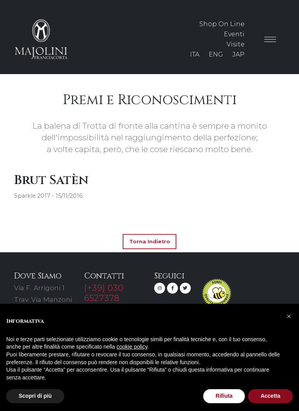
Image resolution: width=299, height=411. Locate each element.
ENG (216, 54)
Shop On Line (221, 24)
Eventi (234, 34)
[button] (289, 316)
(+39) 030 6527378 (103, 293)
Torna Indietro (149, 241)
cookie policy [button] (131, 347)
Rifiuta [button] (224, 396)
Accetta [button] (270, 396)
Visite (235, 44)
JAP (238, 54)
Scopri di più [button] (35, 396)
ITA (194, 54)
